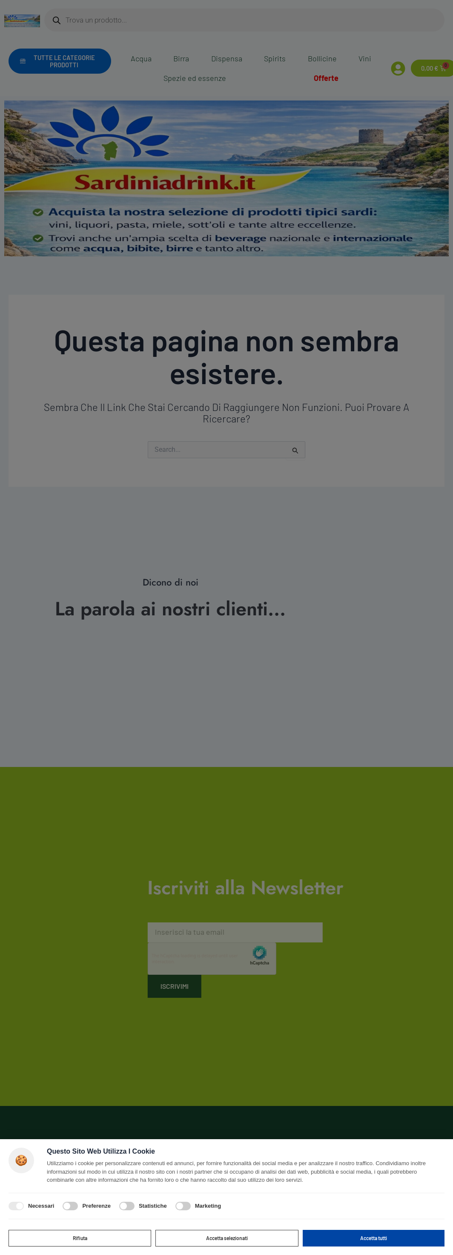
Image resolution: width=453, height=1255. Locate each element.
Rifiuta (80, 1237)
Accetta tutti (373, 1237)
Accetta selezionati (227, 1237)
